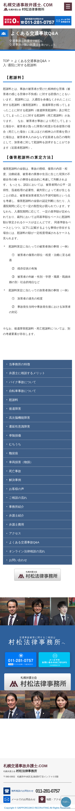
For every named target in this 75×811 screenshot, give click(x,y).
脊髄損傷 (15, 435)
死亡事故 (15, 471)
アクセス (15, 533)
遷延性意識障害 (19, 426)
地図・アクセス (54, 799)
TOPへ (66, 802)
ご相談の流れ (18, 497)
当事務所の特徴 (19, 364)
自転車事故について (22, 390)
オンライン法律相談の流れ (27, 551)
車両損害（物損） (21, 462)
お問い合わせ (18, 560)
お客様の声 (16, 489)
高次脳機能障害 (19, 417)
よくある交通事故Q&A (30, 61)
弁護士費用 (16, 524)
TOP (6, 61)
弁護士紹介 (16, 515)
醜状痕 (13, 453)
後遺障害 (15, 408)
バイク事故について (22, 382)
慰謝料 (13, 399)
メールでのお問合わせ (23, 799)
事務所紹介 (16, 506)
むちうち (15, 444)
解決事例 (15, 480)
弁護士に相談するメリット (27, 373)
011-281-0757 (48, 791)
